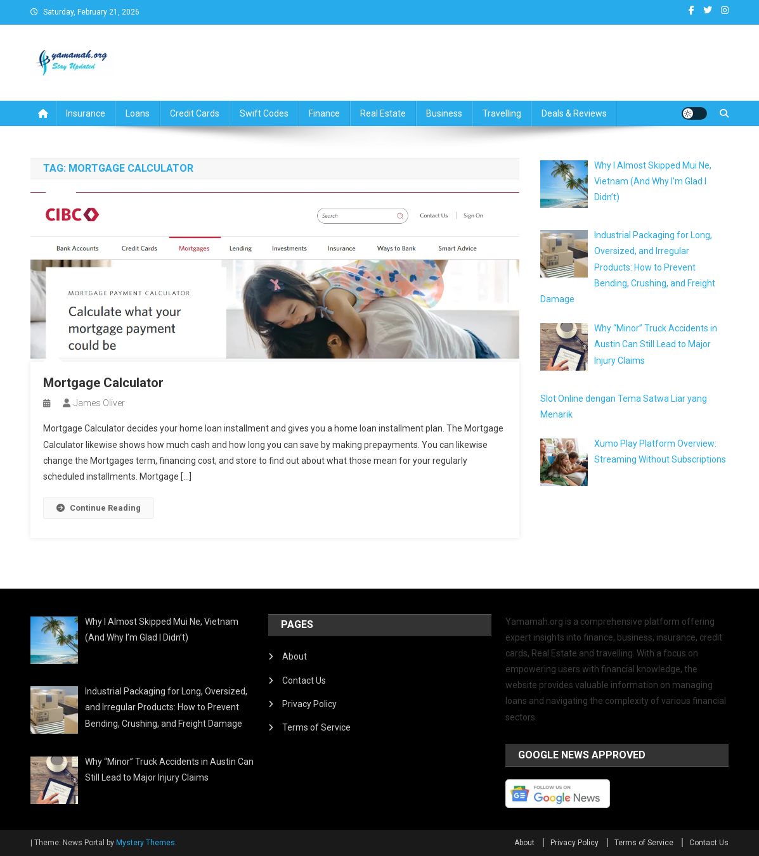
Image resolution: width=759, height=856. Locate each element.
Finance (324, 113)
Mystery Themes (145, 842)
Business (444, 113)
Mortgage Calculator (103, 382)
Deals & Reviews (574, 113)
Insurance (85, 113)
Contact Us (304, 680)
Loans (138, 113)
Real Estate (383, 113)
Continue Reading (98, 508)
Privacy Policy (309, 704)
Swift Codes (264, 113)
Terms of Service (316, 727)
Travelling (502, 113)
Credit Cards (194, 113)
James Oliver (99, 403)
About (294, 656)
